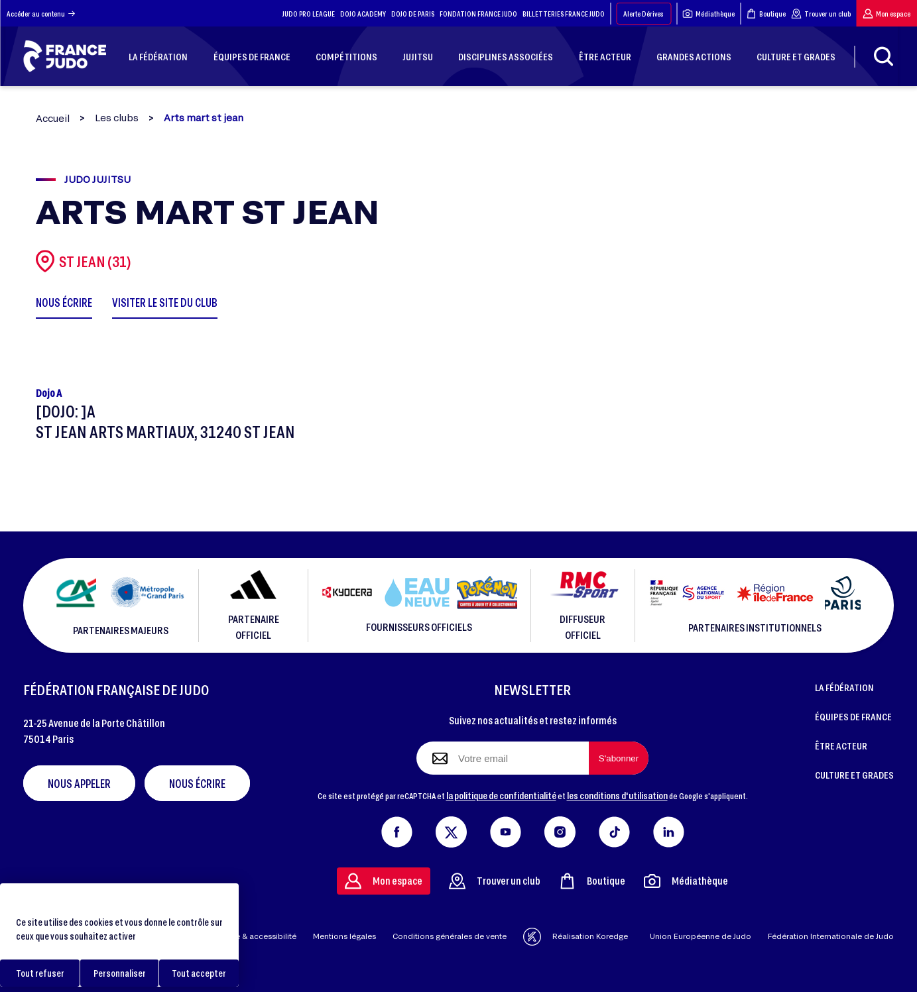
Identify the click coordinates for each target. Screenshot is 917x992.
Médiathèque (708, 14)
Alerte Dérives (643, 13)
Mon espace (886, 14)
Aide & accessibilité (259, 936)
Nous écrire (197, 783)
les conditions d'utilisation (617, 795)
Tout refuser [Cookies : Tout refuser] (40, 973)
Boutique (766, 14)
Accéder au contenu (41, 14)
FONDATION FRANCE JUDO (478, 13)
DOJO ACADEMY (363, 13)
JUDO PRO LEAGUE (308, 13)
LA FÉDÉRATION (844, 687)
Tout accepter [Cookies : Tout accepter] (199, 973)
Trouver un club (821, 14)
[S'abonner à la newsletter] (618, 758)
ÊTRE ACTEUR (841, 745)
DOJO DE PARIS (412, 13)
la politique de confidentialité (501, 795)
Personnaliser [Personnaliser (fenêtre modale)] (119, 973)
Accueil (53, 118)
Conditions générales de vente (450, 936)
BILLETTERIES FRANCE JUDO (563, 13)
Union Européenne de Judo (700, 936)
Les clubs (117, 118)
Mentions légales (344, 936)
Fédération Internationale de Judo (831, 936)
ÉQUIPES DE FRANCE (853, 716)
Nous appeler (79, 783)
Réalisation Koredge (575, 937)
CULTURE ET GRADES (854, 775)
